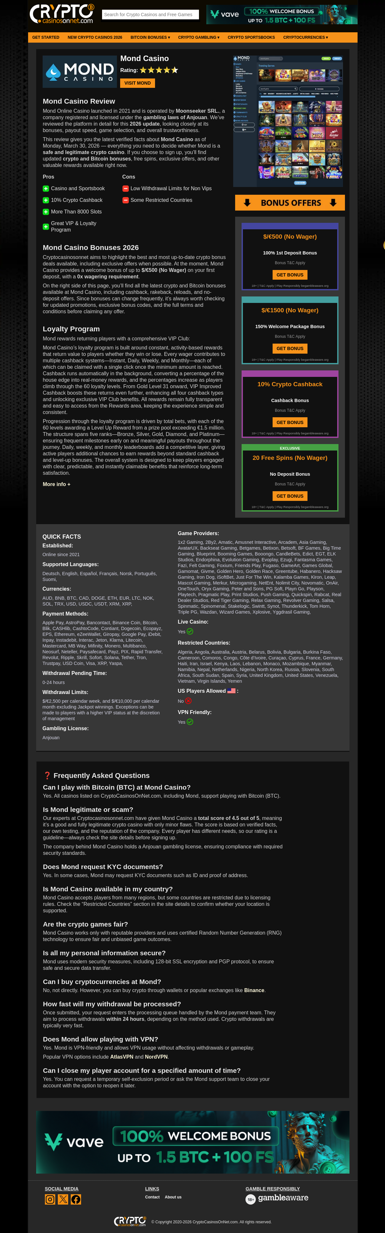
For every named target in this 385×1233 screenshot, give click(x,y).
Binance (254, 990)
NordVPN (156, 1057)
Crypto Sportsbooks (251, 37)
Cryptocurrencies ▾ (305, 37)
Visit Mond (137, 83)
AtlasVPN (121, 1057)
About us (173, 1197)
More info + (56, 484)
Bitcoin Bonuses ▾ (150, 37)
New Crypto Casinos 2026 (95, 37)
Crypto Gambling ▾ (198, 37)
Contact (152, 1197)
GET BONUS (289, 274)
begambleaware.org (314, 285)
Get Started (45, 37)
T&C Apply (266, 285)
